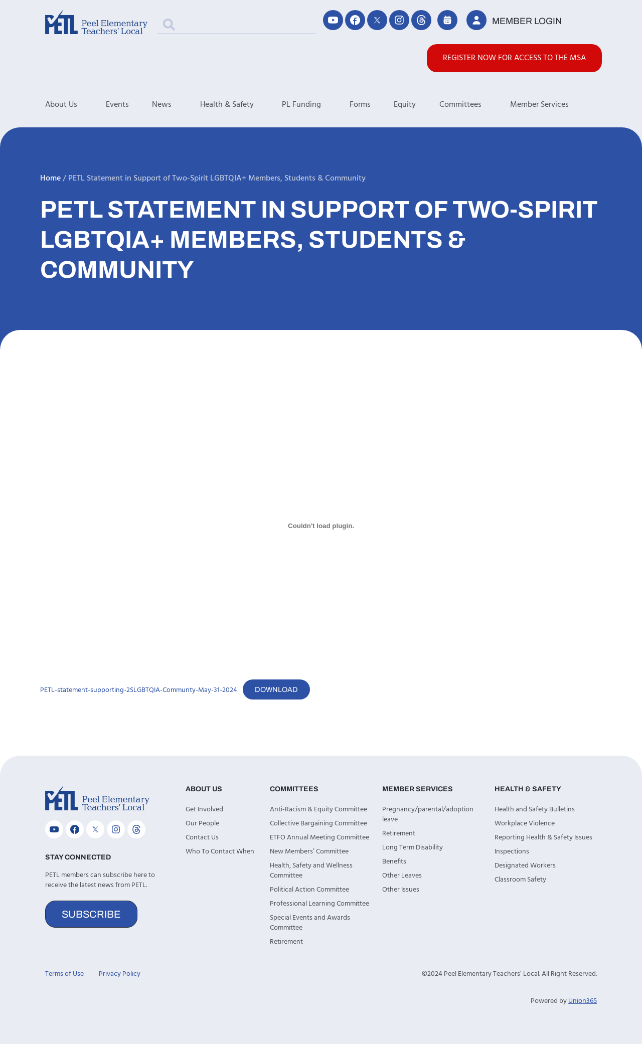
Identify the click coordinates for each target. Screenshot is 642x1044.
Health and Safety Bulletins (535, 809)
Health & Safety (241, 104)
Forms (360, 104)
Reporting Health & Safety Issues (543, 837)
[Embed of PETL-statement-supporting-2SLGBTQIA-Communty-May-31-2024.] (321, 525)
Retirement (286, 942)
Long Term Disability (412, 847)
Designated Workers (525, 866)
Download (276, 689)
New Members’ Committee (309, 851)
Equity (405, 104)
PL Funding (316, 104)
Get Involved (204, 809)
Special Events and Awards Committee (310, 923)
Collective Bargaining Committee (318, 823)
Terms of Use (64, 974)
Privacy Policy (119, 974)
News (176, 104)
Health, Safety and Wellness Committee (311, 871)
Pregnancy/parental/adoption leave (427, 814)
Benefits (394, 861)
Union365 (582, 1001)
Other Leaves (402, 876)
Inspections (512, 851)
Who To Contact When (220, 851)
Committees (474, 104)
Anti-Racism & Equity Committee (318, 809)
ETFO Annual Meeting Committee (319, 837)
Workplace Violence (525, 823)
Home (50, 178)
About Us (75, 104)
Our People (202, 823)
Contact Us (202, 837)
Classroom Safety (520, 880)
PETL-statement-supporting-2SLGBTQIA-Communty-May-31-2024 (138, 690)
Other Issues (400, 890)
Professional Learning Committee (319, 904)
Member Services (553, 104)
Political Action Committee (309, 890)
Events (117, 104)
